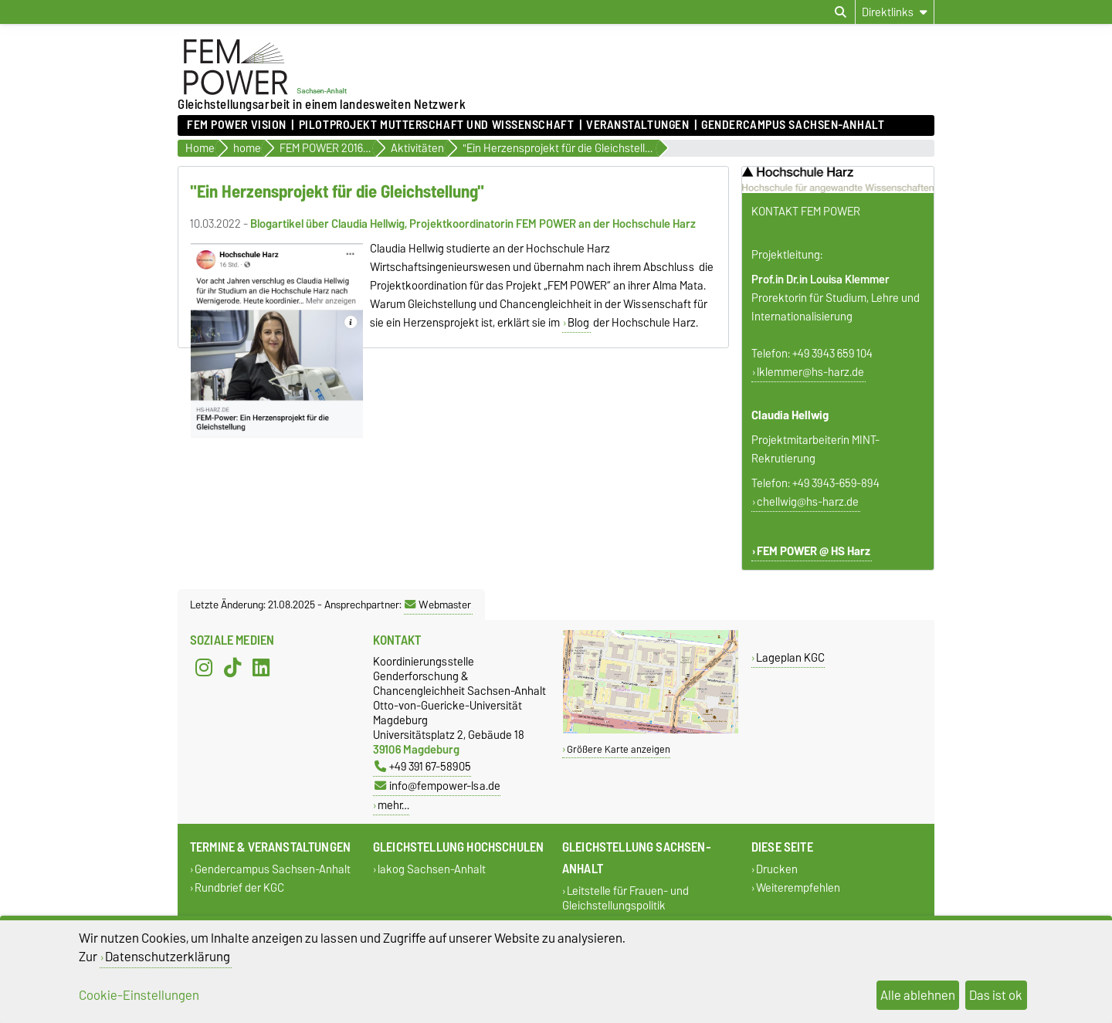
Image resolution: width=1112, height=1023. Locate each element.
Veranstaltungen (637, 125)
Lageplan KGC (790, 657)
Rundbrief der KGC (239, 887)
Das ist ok (995, 995)
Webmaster (438, 604)
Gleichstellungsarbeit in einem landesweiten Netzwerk (322, 104)
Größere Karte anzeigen (618, 749)
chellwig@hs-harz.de (808, 502)
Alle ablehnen (917, 995)
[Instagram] (204, 668)
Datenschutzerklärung (167, 956)
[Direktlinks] (895, 12)
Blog (578, 322)
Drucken (777, 870)
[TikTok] (232, 668)
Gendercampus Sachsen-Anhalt (792, 125)
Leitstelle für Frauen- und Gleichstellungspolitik (625, 898)
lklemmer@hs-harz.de (810, 372)
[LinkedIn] (261, 668)
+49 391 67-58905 (423, 766)
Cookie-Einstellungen (139, 995)
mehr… (393, 805)
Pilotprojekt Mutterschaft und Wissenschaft (437, 125)
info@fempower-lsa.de (437, 785)
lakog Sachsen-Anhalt (432, 870)
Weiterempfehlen (798, 887)
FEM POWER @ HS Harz (813, 551)
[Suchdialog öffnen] (841, 12)
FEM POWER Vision (236, 125)
